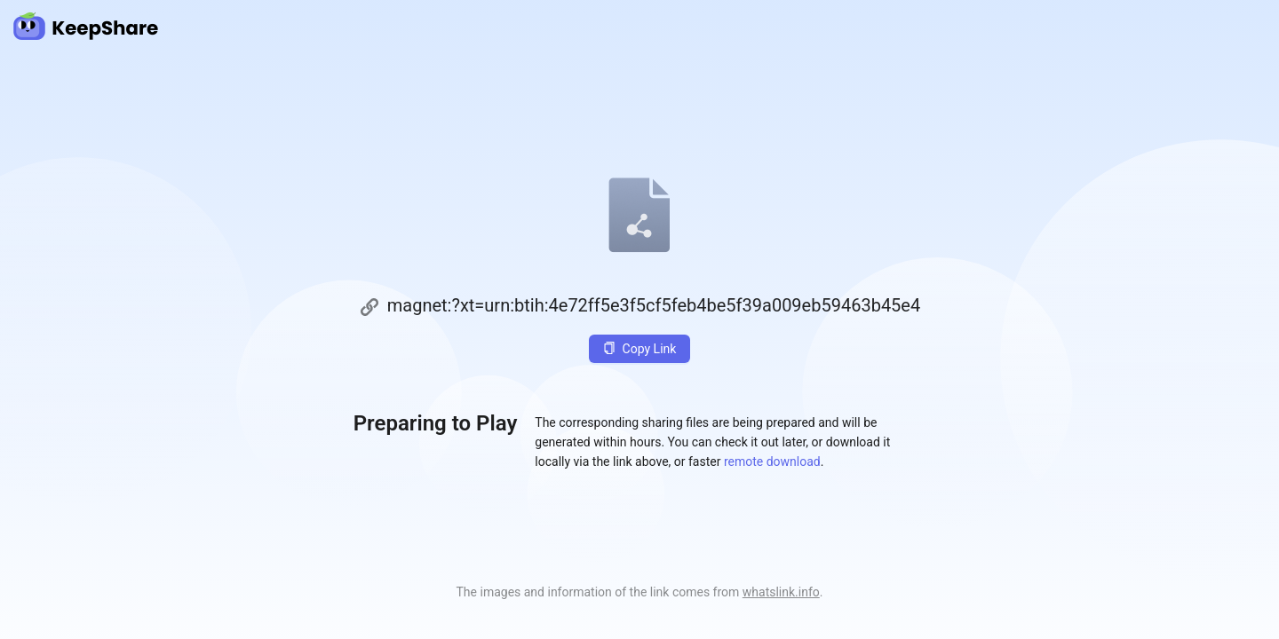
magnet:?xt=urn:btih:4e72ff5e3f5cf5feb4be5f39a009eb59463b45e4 (653, 305)
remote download (772, 461)
